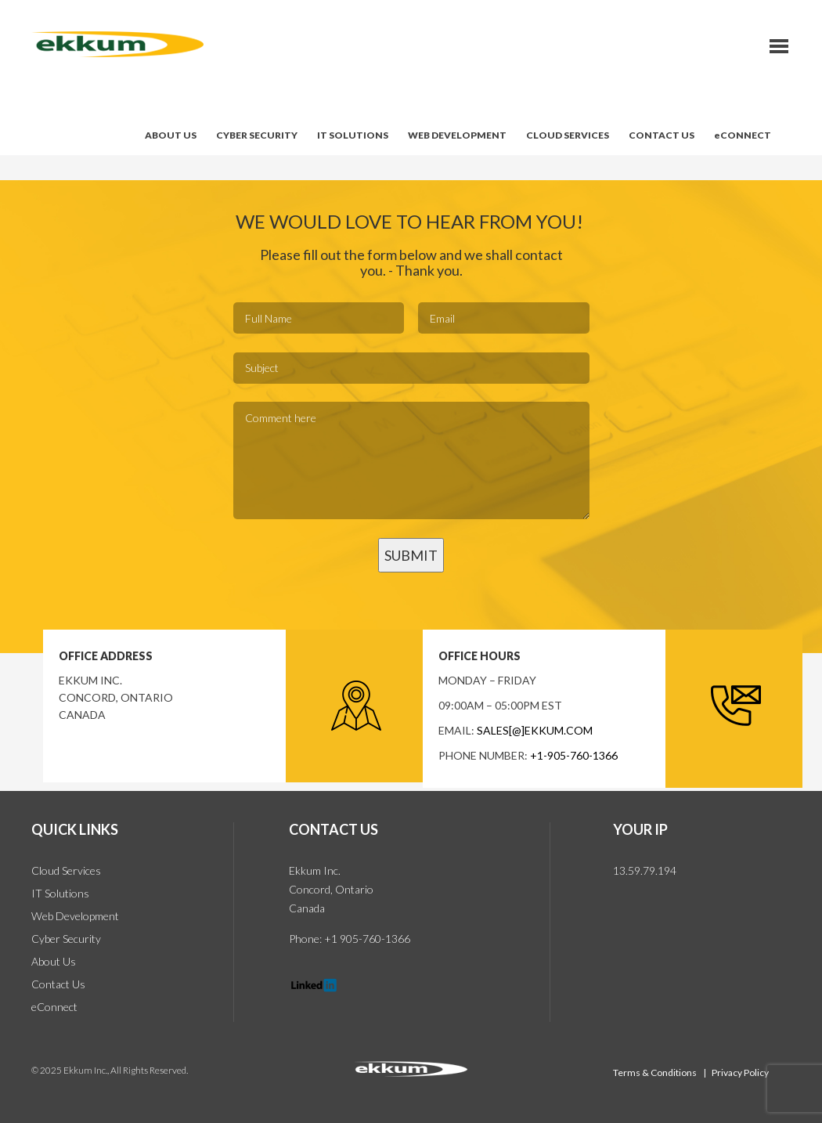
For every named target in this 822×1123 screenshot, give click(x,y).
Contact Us (58, 984)
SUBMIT (411, 555)
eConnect (54, 1006)
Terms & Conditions (655, 1072)
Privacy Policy (740, 1072)
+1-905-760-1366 (574, 755)
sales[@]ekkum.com (535, 730)
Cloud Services (66, 870)
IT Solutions (60, 893)
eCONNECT (742, 135)
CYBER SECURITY (256, 135)
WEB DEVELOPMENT (457, 135)
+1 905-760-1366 (366, 938)
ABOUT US (170, 135)
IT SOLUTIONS (352, 135)
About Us (53, 961)
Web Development (75, 916)
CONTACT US (661, 135)
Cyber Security (66, 938)
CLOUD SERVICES (567, 135)
